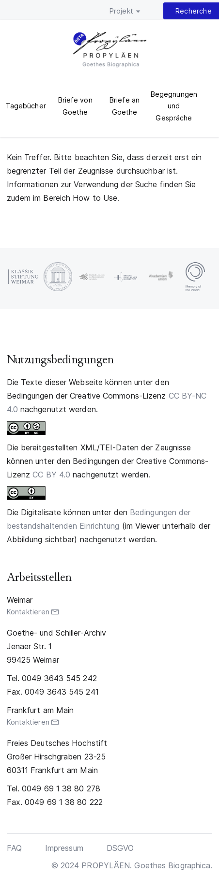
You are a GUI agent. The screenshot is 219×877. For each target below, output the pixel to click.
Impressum (64, 848)
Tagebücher (26, 106)
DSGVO (120, 848)
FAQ (14, 848)
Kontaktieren (28, 612)
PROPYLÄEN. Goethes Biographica (109, 50)
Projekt (121, 11)
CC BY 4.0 (51, 474)
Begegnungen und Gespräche (174, 106)
